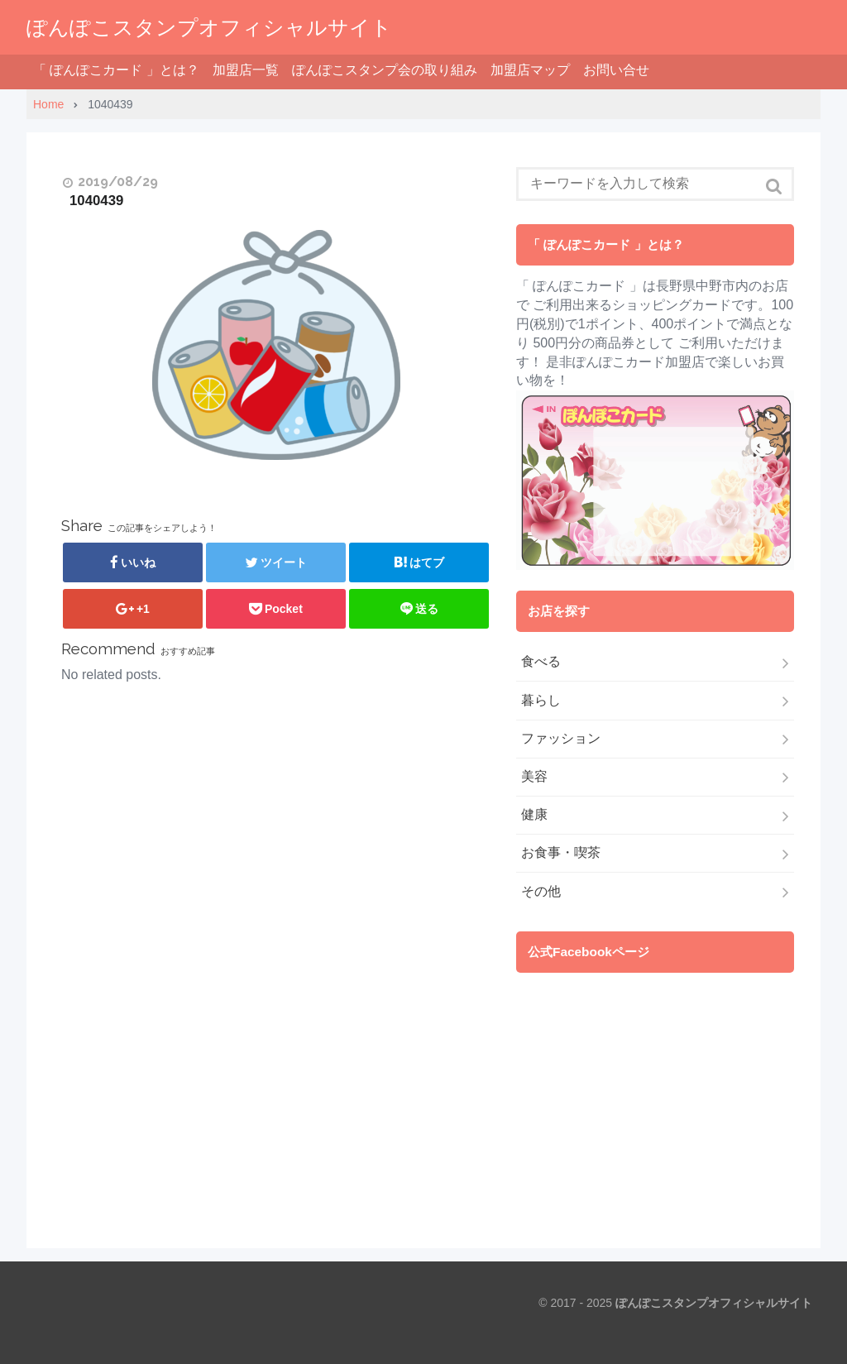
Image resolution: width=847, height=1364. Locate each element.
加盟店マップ (530, 70)
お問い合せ (616, 70)
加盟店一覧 (246, 70)
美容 (534, 776)
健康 (534, 814)
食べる (541, 661)
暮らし (541, 700)
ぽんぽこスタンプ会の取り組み (384, 70)
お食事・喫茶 (561, 852)
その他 (541, 891)
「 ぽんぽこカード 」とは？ (116, 70)
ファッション (561, 738)
